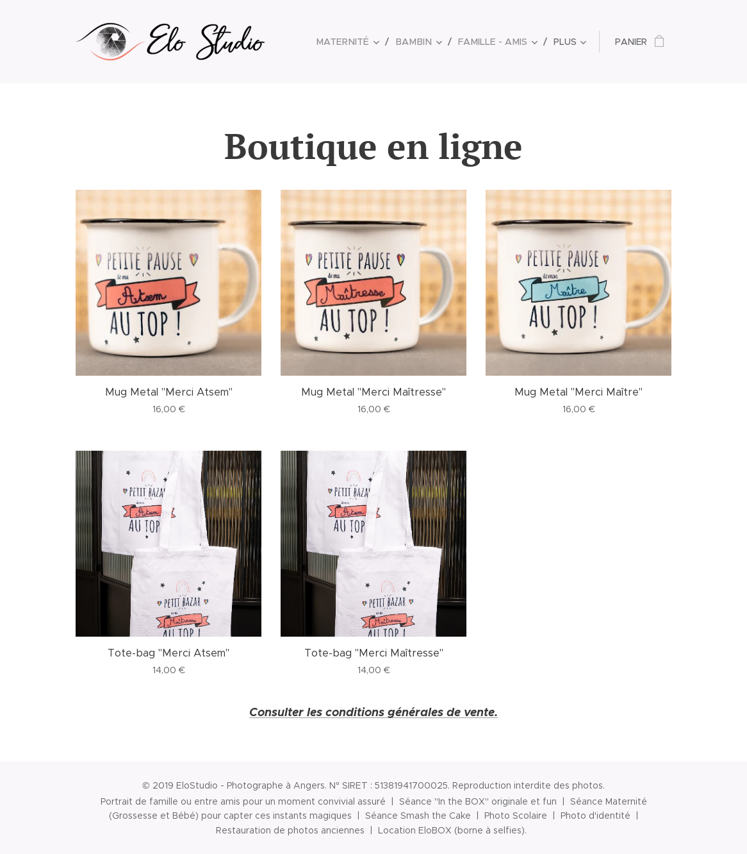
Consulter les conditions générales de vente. (373, 712)
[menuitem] (356, 42)
